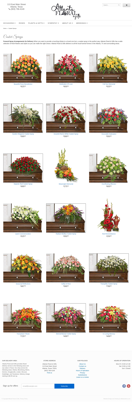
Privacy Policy (24, 398)
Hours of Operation (82, 370)
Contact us (82, 366)
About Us (66, 23)
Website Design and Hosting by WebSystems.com (116, 398)
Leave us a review (82, 377)
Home (5, 28)
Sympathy (52, 23)
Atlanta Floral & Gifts (66, 11)
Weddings (81, 23)
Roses (22, 23)
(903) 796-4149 (16, 9)
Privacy (82, 373)
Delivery (82, 368)
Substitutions (82, 375)
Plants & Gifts (35, 23)
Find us (49, 373)
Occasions (8, 23)
